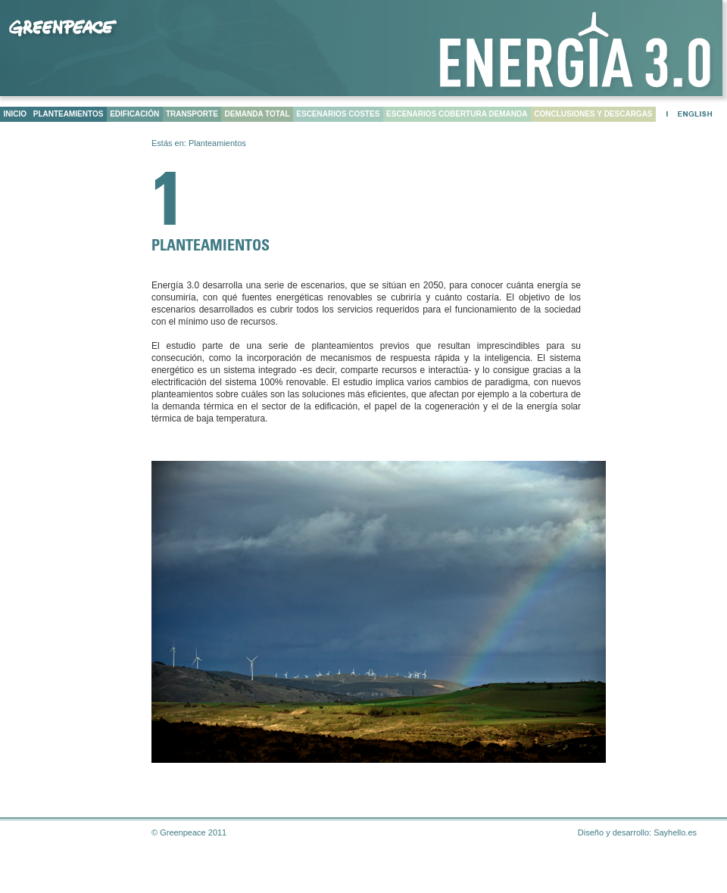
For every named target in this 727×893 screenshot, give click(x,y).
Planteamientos (217, 143)
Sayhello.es (675, 832)
